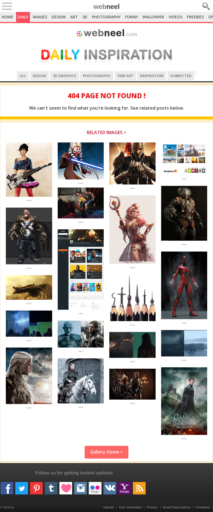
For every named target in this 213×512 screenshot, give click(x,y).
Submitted (180, 75)
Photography (106, 16)
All (23, 75)
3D (84, 16)
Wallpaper (153, 16)
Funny (131, 16)
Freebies (195, 16)
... (29, 200)
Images (40, 16)
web (106, 6)
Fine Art (125, 75)
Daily (23, 16)
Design (59, 16)
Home (7, 16)
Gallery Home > (106, 452)
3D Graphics (64, 75)
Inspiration (151, 75)
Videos (175, 16)
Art (74, 16)
